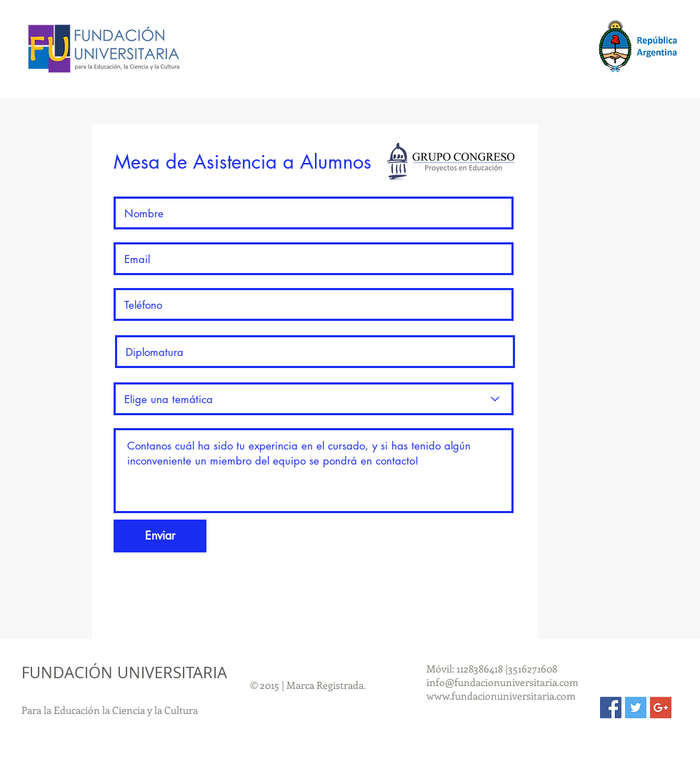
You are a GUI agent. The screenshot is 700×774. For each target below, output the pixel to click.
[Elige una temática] (314, 398)
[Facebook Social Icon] (610, 707)
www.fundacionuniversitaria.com (501, 696)
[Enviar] (160, 536)
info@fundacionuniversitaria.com (502, 682)
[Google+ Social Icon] (660, 707)
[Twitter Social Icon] (635, 707)
